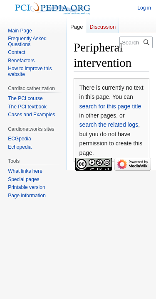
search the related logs (109, 124)
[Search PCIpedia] (136, 42)
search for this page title (110, 106)
